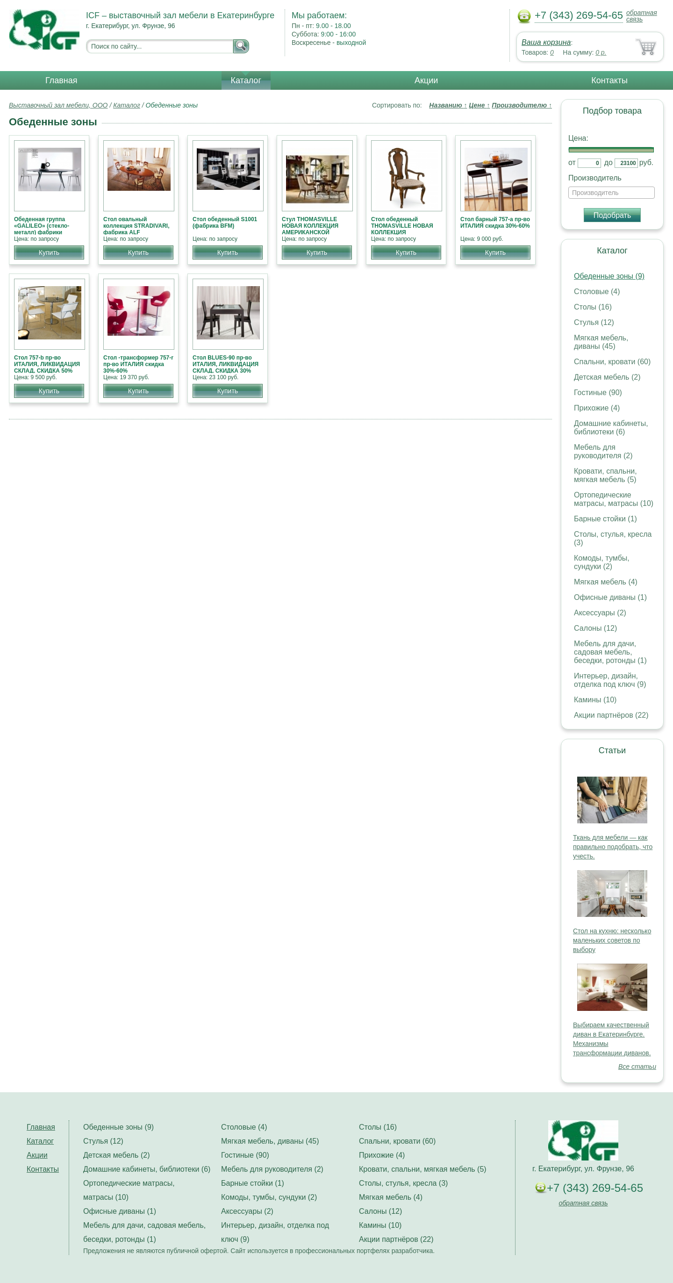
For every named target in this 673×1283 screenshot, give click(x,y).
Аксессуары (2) (600, 613)
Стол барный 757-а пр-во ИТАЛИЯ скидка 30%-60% (495, 222)
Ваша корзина (546, 42)
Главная (61, 80)
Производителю (522, 105)
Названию (448, 105)
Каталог (246, 80)
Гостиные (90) (598, 392)
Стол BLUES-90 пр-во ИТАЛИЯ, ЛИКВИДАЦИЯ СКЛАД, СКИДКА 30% (225, 364)
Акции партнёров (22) (611, 715)
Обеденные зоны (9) (609, 276)
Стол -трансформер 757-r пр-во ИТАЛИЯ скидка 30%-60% (138, 364)
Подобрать (612, 215)
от (572, 162)
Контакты (609, 80)
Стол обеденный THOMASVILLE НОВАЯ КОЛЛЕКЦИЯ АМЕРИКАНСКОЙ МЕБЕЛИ (402, 232)
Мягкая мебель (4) (605, 582)
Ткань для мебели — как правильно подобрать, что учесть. (612, 847)
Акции (426, 80)
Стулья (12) (594, 322)
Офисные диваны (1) (610, 597)
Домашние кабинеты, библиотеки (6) (611, 427)
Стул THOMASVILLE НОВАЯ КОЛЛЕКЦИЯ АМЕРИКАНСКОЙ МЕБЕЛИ (310, 229)
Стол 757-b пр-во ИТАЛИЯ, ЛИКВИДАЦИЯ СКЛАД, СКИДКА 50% (47, 364)
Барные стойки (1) (605, 519)
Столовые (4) (597, 292)
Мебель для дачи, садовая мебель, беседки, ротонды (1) (610, 652)
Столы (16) (593, 307)
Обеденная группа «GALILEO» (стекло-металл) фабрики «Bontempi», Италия (42, 229)
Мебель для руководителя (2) (603, 451)
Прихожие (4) (597, 408)
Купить (49, 252)
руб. (646, 162)
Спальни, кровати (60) (612, 362)
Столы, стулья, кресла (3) (403, 1183)
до (608, 162)
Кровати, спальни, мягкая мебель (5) (605, 475)
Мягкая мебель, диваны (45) (601, 342)
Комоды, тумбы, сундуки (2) (602, 562)
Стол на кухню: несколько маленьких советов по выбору (612, 940)
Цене (479, 105)
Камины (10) (595, 700)
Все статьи (637, 1066)
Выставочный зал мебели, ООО (58, 105)
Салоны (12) (595, 628)
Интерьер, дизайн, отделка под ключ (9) (610, 680)
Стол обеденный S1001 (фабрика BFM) (225, 222)
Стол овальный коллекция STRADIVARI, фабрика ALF (136, 226)
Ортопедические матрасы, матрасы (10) (613, 499)
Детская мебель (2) (607, 377)
